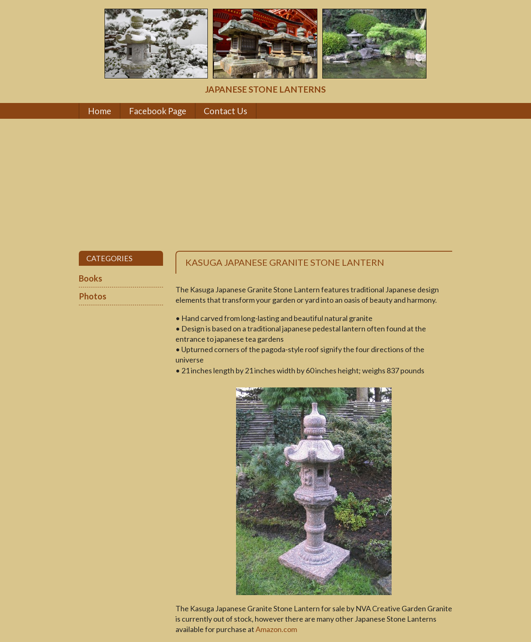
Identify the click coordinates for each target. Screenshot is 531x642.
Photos (92, 296)
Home (99, 110)
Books (90, 278)
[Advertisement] (265, 185)
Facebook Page (157, 110)
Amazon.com (276, 629)
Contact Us (225, 110)
